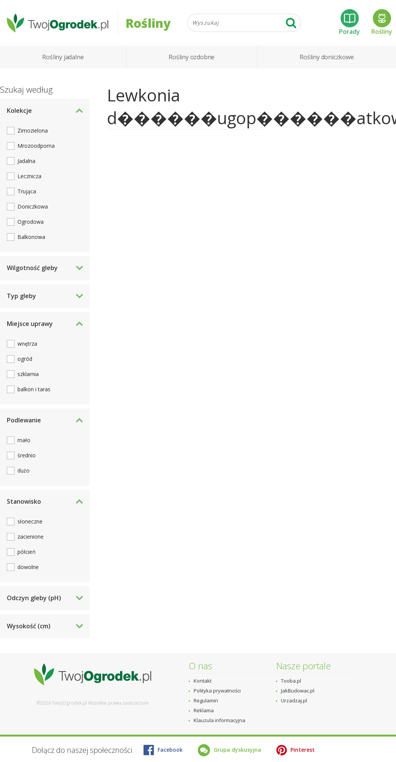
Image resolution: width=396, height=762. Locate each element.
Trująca (26, 191)
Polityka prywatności (217, 690)
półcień (26, 551)
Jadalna (26, 160)
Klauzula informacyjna (219, 720)
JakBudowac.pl (297, 690)
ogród (24, 358)
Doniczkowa (32, 206)
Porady (349, 22)
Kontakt (202, 680)
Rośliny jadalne (63, 57)
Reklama (204, 710)
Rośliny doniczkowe (326, 57)
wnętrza (27, 343)
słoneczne (30, 521)
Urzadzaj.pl (294, 700)
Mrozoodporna (36, 145)
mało (23, 440)
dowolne (28, 567)
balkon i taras (33, 389)
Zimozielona (32, 130)
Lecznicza (29, 176)
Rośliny (381, 22)
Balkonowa (31, 236)
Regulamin (206, 700)
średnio (26, 455)
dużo (23, 470)
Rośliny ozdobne (192, 57)
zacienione (30, 536)
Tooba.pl (291, 680)
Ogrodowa (30, 221)
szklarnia (28, 374)
